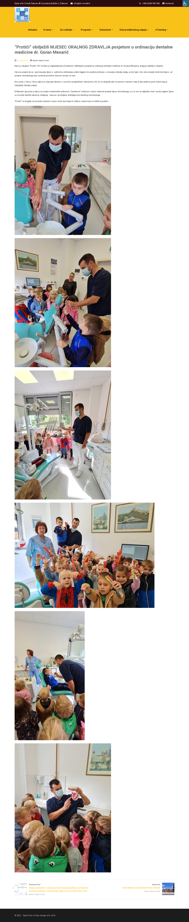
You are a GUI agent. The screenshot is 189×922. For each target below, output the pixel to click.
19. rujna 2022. (22, 61)
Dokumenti (107, 29)
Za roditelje (67, 29)
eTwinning (162, 29)
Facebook (169, 3)
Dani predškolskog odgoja (134, 29)
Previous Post (54, 888)
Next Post (134, 886)
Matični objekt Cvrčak (41, 61)
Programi (87, 29)
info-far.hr (51, 915)
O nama (48, 29)
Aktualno (32, 29)
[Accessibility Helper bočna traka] (185, 3)
